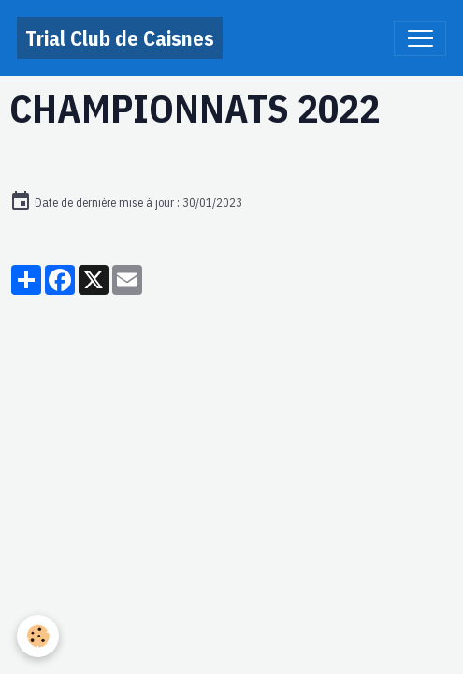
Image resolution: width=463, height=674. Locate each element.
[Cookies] (38, 636)
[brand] (120, 38)
